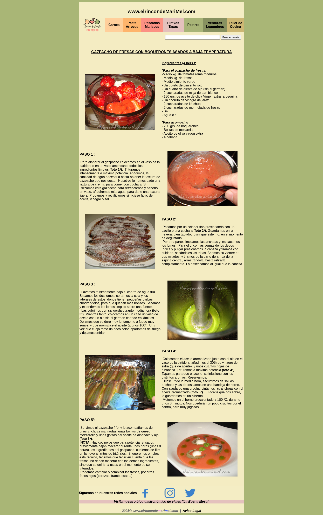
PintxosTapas (173, 24)
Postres (193, 25)
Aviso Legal (192, 511)
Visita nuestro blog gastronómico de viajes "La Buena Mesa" (161, 501)
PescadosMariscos (152, 24)
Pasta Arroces (132, 24)
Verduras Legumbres (215, 24)
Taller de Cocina (235, 24)
